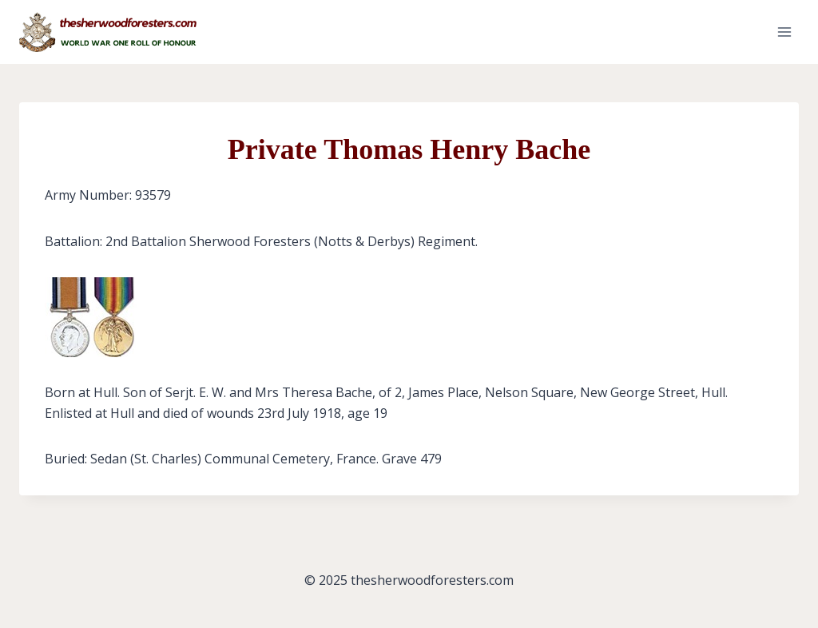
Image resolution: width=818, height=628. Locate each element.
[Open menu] (784, 31)
